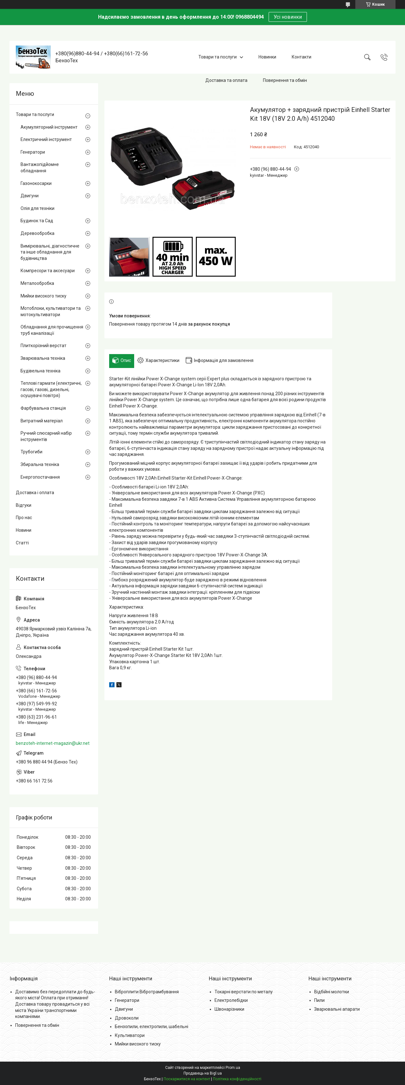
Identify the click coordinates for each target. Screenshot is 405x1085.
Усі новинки (288, 17)
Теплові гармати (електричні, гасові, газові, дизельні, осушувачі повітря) (51, 389)
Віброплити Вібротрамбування (147, 991)
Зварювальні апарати (337, 1009)
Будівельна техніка (40, 370)
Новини (23, 530)
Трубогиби (31, 451)
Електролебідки (231, 1000)
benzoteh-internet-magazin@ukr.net (53, 743)
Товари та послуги (217, 56)
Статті (22, 542)
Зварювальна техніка (43, 358)
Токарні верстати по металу (244, 991)
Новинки (267, 56)
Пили (319, 1000)
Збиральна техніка (40, 464)
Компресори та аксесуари (48, 270)
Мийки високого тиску (43, 295)
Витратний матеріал (42, 420)
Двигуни (30, 195)
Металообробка (37, 283)
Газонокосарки (36, 183)
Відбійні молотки (331, 991)
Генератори (33, 152)
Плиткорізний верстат (43, 345)
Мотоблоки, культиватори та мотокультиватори (51, 311)
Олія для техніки (37, 208)
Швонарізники (229, 1009)
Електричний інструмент (46, 139)
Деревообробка (37, 233)
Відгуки (23, 505)
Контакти (301, 56)
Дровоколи (127, 1018)
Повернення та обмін (285, 80)
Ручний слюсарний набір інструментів (46, 436)
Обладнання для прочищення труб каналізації (52, 330)
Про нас (24, 517)
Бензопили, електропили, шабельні (151, 1026)
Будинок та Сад (37, 220)
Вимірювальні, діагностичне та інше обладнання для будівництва (50, 252)
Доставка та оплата (226, 80)
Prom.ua (233, 1067)
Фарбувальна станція (43, 408)
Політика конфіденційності (237, 1079)
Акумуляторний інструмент (49, 127)
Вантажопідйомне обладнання (40, 167)
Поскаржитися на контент (187, 1079)
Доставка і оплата (35, 492)
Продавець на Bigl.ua (203, 1073)
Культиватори (130, 1035)
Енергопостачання (40, 477)
